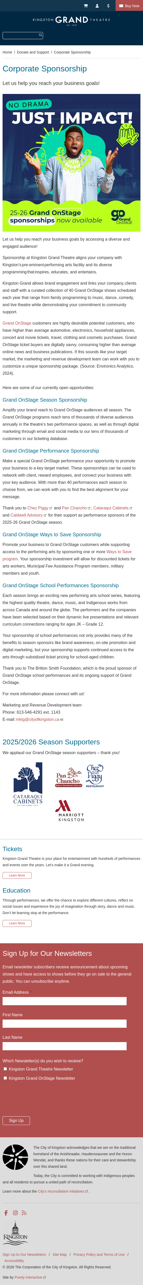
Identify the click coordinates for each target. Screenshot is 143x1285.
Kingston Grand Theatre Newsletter (41, 1069)
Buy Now (132, 6)
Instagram (15, 1213)
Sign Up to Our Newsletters (24, 1254)
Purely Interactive (31, 1277)
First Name (13, 1015)
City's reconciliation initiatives (63, 1191)
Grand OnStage (17, 323)
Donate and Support (33, 52)
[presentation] (41, 1100)
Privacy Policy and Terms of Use (99, 1254)
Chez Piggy (40, 508)
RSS (24, 1213)
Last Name (12, 1037)
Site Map (60, 1254)
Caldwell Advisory (29, 515)
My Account (97, 5)
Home (7, 52)
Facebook (7, 1213)
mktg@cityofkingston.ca (40, 719)
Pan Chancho (76, 508)
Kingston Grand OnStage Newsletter (42, 1078)
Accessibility (14, 1261)
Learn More (17, 875)
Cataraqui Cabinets (113, 508)
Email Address (16, 992)
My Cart (85, 5)
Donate (109, 5)
